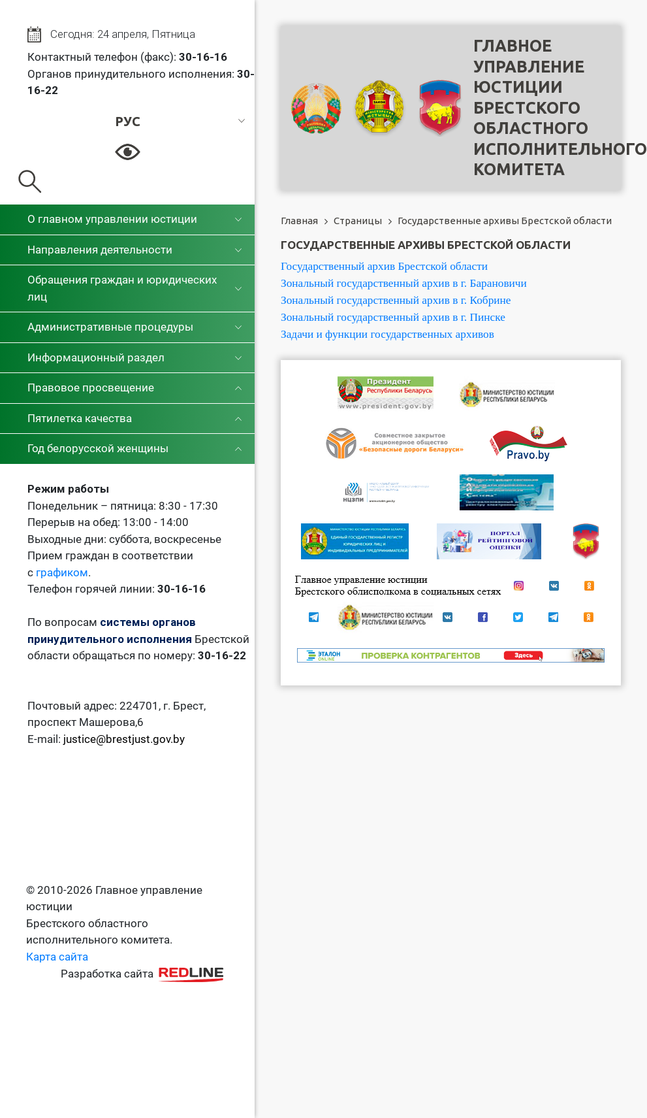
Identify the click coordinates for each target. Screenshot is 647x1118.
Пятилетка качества (79, 418)
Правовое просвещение (90, 387)
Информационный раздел (96, 357)
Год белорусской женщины (97, 448)
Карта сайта (57, 956)
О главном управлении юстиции (112, 218)
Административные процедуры (110, 326)
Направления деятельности (99, 249)
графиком (62, 572)
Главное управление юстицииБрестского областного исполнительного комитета (560, 107)
